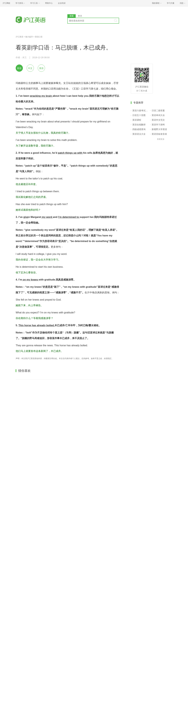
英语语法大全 (139, 134)
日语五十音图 (139, 115)
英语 (41, 68)
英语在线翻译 (139, 124)
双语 (19, 68)
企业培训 (61, 3)
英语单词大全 (158, 115)
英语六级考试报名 (140, 110)
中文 (30, 68)
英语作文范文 (158, 120)
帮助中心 (49, 3)
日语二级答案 (158, 110)
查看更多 (160, 139)
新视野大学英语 (159, 129)
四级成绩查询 (139, 129)
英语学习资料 (158, 124)
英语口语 (38, 37)
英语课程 (136, 120)
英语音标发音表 (159, 134)
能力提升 (29, 37)
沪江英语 (19, 37)
